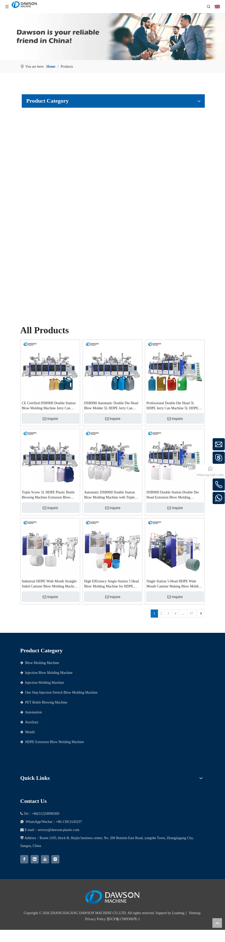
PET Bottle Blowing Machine (43, 702)
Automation (31, 712)
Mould (27, 732)
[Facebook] (24, 859)
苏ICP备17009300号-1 (123, 919)
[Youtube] (45, 859)
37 (191, 613)
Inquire (50, 419)
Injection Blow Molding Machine (46, 673)
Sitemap (194, 913)
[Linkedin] (35, 859)
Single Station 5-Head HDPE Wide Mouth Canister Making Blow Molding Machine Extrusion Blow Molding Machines (174, 584)
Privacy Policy (95, 919)
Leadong (178, 913)
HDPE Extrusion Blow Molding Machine (52, 742)
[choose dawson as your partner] (112, 36)
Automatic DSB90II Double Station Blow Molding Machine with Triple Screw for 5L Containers (109, 495)
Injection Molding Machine (42, 683)
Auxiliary (29, 722)
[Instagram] (55, 859)
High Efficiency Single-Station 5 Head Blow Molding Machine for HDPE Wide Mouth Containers (111, 584)
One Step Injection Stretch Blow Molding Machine (59, 692)
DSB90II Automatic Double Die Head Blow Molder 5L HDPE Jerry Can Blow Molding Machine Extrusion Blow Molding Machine (111, 406)
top (217, 923)
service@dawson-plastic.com (58, 830)
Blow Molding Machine (39, 663)
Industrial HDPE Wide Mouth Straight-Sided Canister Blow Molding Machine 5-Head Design (49, 584)
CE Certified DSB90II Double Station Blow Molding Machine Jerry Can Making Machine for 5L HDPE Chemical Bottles (49, 406)
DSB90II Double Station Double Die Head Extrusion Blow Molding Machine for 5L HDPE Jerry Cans (172, 495)
